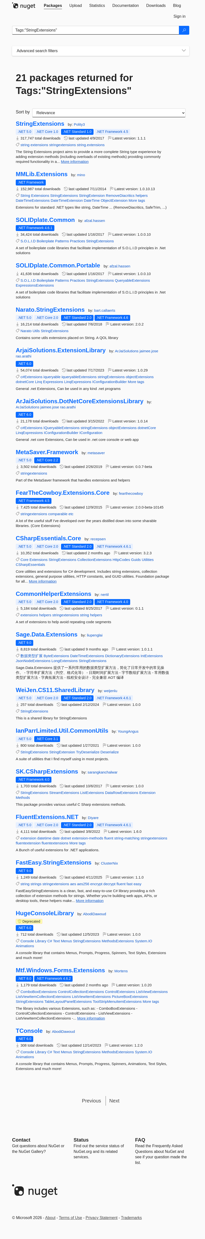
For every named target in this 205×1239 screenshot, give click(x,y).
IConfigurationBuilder (109, 382)
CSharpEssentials (30, 564)
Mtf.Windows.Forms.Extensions (60, 970)
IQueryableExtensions (62, 428)
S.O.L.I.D (28, 241)
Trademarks (131, 1218)
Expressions (53, 382)
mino (81, 175)
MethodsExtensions (118, 941)
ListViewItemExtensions (91, 996)
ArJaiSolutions (127, 351)
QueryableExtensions (132, 280)
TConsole (29, 1031)
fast (129, 884)
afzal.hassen (94, 220)
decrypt (109, 884)
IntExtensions (152, 656)
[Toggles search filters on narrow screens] (183, 51)
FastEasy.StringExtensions (54, 862)
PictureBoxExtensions (130, 996)
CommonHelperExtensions (53, 594)
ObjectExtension (114, 200)
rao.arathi (23, 356)
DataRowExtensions (121, 792)
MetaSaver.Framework (47, 452)
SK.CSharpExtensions (47, 771)
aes (73, 884)
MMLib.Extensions (42, 174)
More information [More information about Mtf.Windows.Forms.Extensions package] (91, 1018)
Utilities (148, 560)
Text (56, 941)
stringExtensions (111, 377)
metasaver (96, 453)
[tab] (53, 5)
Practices (77, 241)
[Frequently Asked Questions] (140, 1140)
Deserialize (109, 752)
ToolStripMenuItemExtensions (117, 1001)
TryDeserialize (87, 752)
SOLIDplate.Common (45, 220)
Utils (36, 331)
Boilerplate (45, 241)
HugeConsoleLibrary (45, 913)
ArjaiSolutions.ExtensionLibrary (61, 350)
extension (28, 838)
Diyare (93, 818)
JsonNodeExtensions (33, 661)
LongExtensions (64, 661)
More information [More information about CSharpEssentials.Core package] (43, 581)
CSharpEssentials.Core (48, 538)
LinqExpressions (77, 382)
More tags (137, 200)
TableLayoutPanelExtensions (68, 1001)
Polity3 (79, 124)
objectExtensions (140, 377)
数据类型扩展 (31, 656)
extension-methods (87, 838)
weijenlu (110, 691)
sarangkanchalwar (103, 772)
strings (36, 884)
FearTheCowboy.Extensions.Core (63, 493)
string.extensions (91, 145)
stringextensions (62, 145)
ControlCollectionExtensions (81, 992)
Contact (21, 1140)
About (50, 1218)
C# (49, 941)
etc (70, 514)
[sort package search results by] (109, 112)
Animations (25, 946)
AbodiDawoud (94, 914)
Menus (66, 941)
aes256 (83, 884)
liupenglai (94, 635)
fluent (108, 838)
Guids (136, 560)
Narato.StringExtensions (50, 309)
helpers (142, 195)
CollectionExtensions (94, 560)
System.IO (143, 941)
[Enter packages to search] (95, 30)
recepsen (98, 539)
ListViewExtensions (152, 992)
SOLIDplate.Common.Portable (58, 265)
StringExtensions (40, 123)
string (25, 145)
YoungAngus (128, 731)
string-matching (127, 838)
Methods (23, 797)
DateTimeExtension (67, 200)
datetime (44, 838)
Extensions (40, 195)
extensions (39, 145)
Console (27, 941)
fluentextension (28, 843)
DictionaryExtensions (122, 656)
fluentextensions (55, 843)
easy (138, 884)
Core (24, 560)
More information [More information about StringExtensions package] (75, 161)
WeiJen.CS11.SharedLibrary (55, 690)
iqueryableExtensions (79, 377)
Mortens (121, 971)
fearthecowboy (131, 493)
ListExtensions (92, 792)
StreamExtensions (64, 792)
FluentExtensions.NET (47, 817)
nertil (105, 594)
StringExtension (92, 195)
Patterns (62, 241)
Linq (38, 382)
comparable (57, 514)
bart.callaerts (104, 310)
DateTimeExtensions (33, 200)
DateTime (92, 200)
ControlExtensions (120, 992)
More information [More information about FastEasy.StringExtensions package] (90, 900)
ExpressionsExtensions (35, 285)
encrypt (96, 884)
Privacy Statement (102, 1218)
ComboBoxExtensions (38, 992)
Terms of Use (70, 1218)
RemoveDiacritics (120, 195)
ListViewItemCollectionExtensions (43, 996)
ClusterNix (109, 863)
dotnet (66, 838)
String (25, 195)
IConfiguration (90, 433)
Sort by (23, 111)
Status (81, 1140)
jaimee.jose (149, 351)
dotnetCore (25, 382)
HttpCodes (121, 560)
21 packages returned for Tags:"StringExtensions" (74, 84)
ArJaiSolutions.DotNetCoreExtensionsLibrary (79, 401)
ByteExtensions (56, 656)
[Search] (184, 30)
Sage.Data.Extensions (47, 634)
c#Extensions (31, 377)
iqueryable (52, 377)
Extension (147, 792)
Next (114, 1100)
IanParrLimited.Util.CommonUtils (62, 730)
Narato (26, 331)
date (56, 838)
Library (40, 941)
